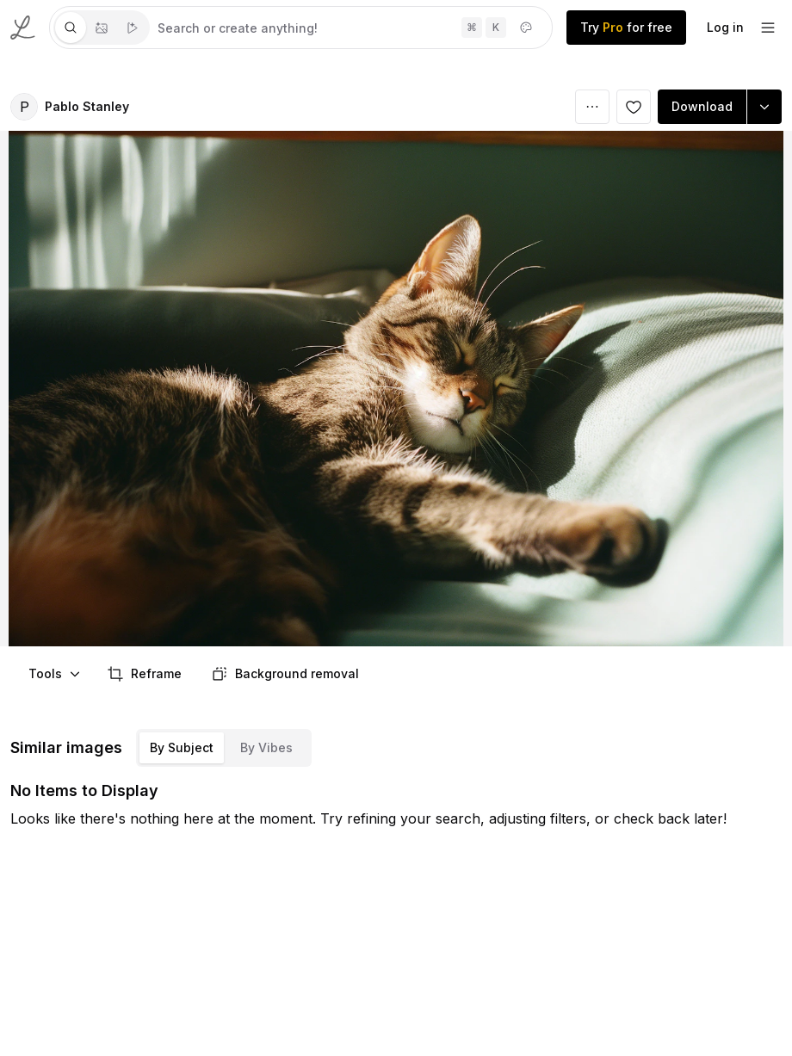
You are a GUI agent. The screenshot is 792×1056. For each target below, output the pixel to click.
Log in (725, 27)
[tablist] (101, 27)
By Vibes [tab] (266, 747)
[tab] (70, 27)
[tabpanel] (351, 27)
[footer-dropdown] (768, 27)
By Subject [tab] (181, 747)
